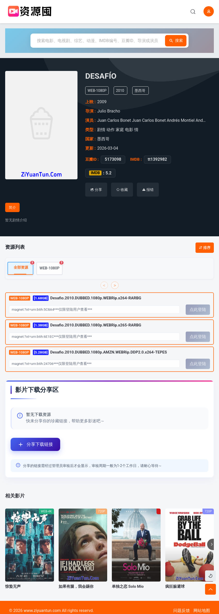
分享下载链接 (32, 444)
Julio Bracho (109, 111)
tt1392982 (156, 159)
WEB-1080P (51, 274)
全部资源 (23, 274)
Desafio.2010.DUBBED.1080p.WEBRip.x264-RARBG (75, 306)
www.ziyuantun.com (42, 610)
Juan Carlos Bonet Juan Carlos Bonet (132, 120)
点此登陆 (198, 317)
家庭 (120, 129)
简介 (12, 207)
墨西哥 (142, 90)
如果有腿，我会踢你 (76, 594)
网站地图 (201, 610)
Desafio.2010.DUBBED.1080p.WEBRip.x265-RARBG (75, 333)
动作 (111, 129)
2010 (122, 90)
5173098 (111, 159)
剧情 (101, 129)
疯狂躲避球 (175, 594)
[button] (210, 552)
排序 (204, 248)
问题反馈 (181, 610)
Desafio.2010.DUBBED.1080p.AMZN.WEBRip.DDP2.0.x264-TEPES (88, 360)
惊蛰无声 (13, 594)
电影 (129, 129)
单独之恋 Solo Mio (128, 594)
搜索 (174, 40)
